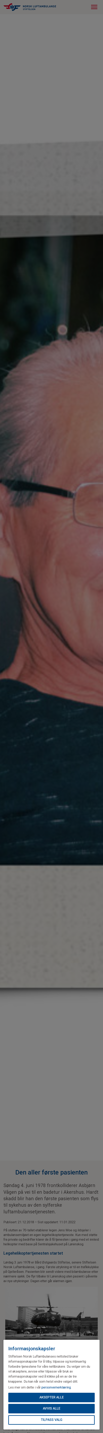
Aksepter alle (51, 1397)
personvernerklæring (56, 1387)
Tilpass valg (51, 1420)
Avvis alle (51, 1408)
